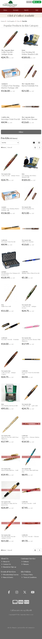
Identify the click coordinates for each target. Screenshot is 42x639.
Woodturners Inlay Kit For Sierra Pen (9, 504)
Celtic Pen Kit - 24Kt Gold (30, 405)
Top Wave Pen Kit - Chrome (30, 536)
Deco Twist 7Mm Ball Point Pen (30, 471)
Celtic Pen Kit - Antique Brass (7, 53)
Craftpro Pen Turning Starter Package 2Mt (10, 86)
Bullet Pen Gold (6, 306)
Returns (25, 564)
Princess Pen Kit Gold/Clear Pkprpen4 (9, 438)
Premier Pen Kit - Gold (29, 503)
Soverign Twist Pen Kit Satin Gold (30, 373)
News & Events (7, 577)
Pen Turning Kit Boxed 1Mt (9, 405)
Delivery (25, 561)
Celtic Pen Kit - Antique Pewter (29, 307)
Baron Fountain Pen (30, 85)
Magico (14, 627)
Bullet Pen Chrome (29, 119)
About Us (5, 561)
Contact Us (6, 564)
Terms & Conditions (29, 577)
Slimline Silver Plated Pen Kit (30, 273)
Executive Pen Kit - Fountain (10, 339)
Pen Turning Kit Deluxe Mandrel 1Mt (30, 53)
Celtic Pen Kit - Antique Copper (8, 373)
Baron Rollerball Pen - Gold (9, 470)
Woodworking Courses (9, 574)
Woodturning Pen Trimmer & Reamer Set (10, 274)
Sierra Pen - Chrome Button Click (30, 438)
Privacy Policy (27, 574)
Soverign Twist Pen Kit (10, 119)
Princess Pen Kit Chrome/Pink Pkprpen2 (31, 340)
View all (9, 147)
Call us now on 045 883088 (21, 610)
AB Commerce (30, 627)
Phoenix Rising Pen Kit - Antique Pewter (8, 537)
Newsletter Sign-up (8, 567)
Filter (21, 132)
